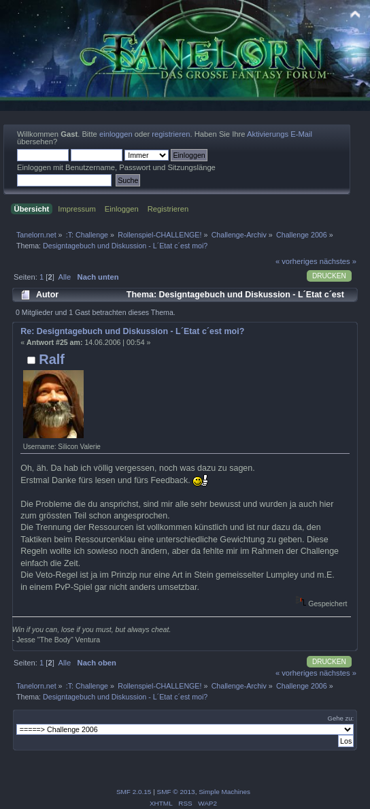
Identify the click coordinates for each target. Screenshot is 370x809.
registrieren (171, 134)
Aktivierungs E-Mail (279, 134)
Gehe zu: (341, 718)
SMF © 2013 (176, 791)
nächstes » (338, 261)
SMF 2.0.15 (134, 791)
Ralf (52, 359)
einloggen (116, 134)
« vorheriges (296, 261)
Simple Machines (224, 791)
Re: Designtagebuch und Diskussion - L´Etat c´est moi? (132, 331)
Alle (64, 277)
